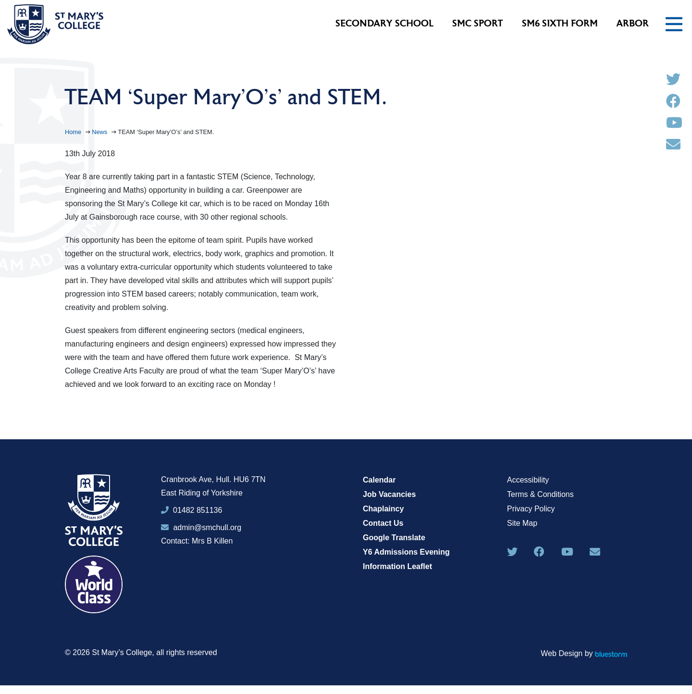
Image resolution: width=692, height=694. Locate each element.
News (100, 132)
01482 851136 (197, 510)
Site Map (522, 523)
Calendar (379, 480)
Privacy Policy (531, 509)
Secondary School (384, 24)
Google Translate (394, 537)
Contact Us (383, 523)
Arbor (633, 24)
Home (74, 132)
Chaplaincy (383, 509)
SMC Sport (477, 24)
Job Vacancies (389, 494)
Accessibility (528, 480)
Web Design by (584, 653)
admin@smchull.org (201, 527)
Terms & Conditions (540, 494)
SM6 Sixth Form (560, 24)
